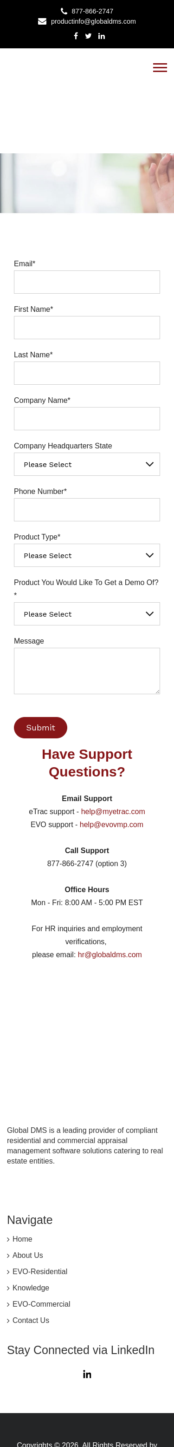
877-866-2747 (93, 11)
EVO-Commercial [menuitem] (41, 1245)
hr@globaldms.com (110, 955)
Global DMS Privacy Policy (53, 1406)
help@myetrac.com (113, 812)
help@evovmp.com (110, 825)
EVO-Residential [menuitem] (40, 1213)
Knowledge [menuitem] (31, 1229)
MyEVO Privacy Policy (55, 1417)
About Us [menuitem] (28, 1196)
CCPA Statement (132, 1406)
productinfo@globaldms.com (93, 21)
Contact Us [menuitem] (31, 1261)
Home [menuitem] (22, 1180)
